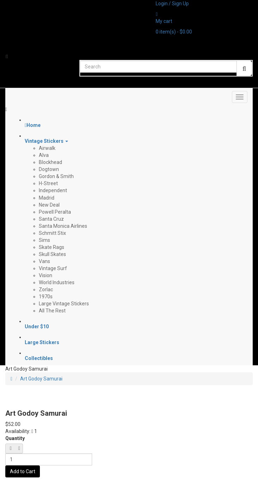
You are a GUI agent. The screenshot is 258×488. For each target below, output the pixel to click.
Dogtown (49, 169)
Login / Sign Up (172, 3)
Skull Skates (52, 254)
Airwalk (47, 148)
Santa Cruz (51, 219)
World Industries (56, 282)
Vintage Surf (53, 268)
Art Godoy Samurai (41, 379)
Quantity (15, 438)
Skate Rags (51, 247)
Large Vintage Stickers (64, 303)
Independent (53, 190)
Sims (44, 240)
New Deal (49, 205)
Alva (44, 155)
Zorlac (46, 289)
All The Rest (52, 310)
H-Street (48, 183)
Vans (44, 261)
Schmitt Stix (52, 233)
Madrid (46, 198)
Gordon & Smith (56, 176)
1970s (46, 296)
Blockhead (50, 162)
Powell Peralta (55, 212)
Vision (45, 275)
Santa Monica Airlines (63, 226)
